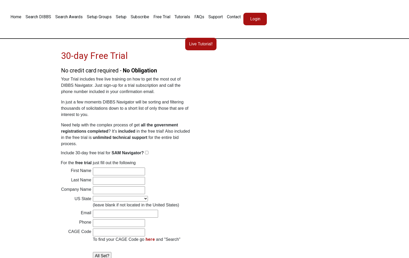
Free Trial (161, 16)
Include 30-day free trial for (103, 153)
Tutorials (182, 16)
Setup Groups (99, 16)
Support (215, 16)
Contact (234, 16)
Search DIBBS (38, 16)
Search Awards (69, 16)
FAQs (199, 16)
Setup (121, 16)
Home (15, 16)
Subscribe (140, 16)
